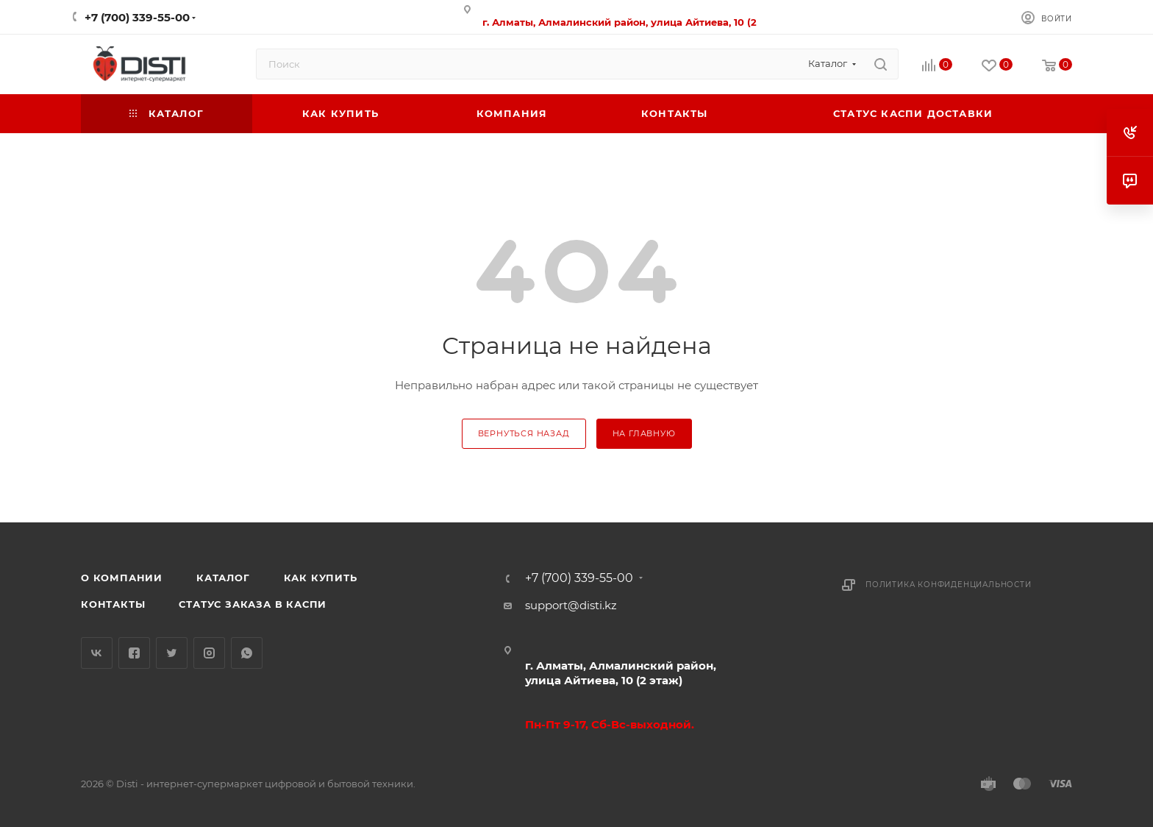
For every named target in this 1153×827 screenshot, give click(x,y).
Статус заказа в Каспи (252, 604)
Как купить (320, 577)
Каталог (223, 577)
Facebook (134, 653)
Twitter (172, 653)
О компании (122, 577)
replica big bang (125, 142)
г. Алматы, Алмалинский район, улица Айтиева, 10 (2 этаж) (620, 673)
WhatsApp (247, 653)
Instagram (209, 653)
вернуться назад (524, 433)
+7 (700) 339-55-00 (137, 17)
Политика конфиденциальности (948, 584)
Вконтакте (97, 653)
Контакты (113, 604)
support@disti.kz (571, 605)
